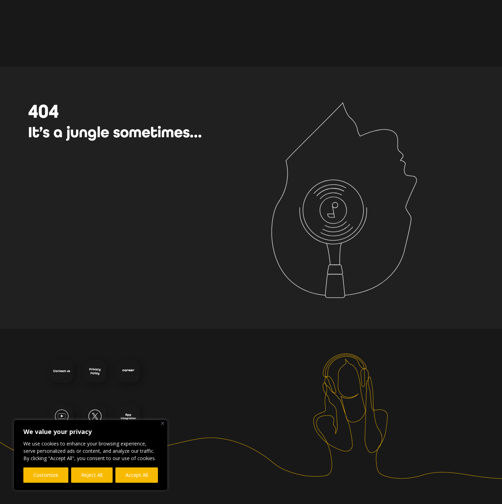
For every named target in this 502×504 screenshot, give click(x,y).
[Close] (162, 423)
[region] (90, 455)
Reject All (91, 475)
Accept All (137, 475)
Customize (45, 475)
